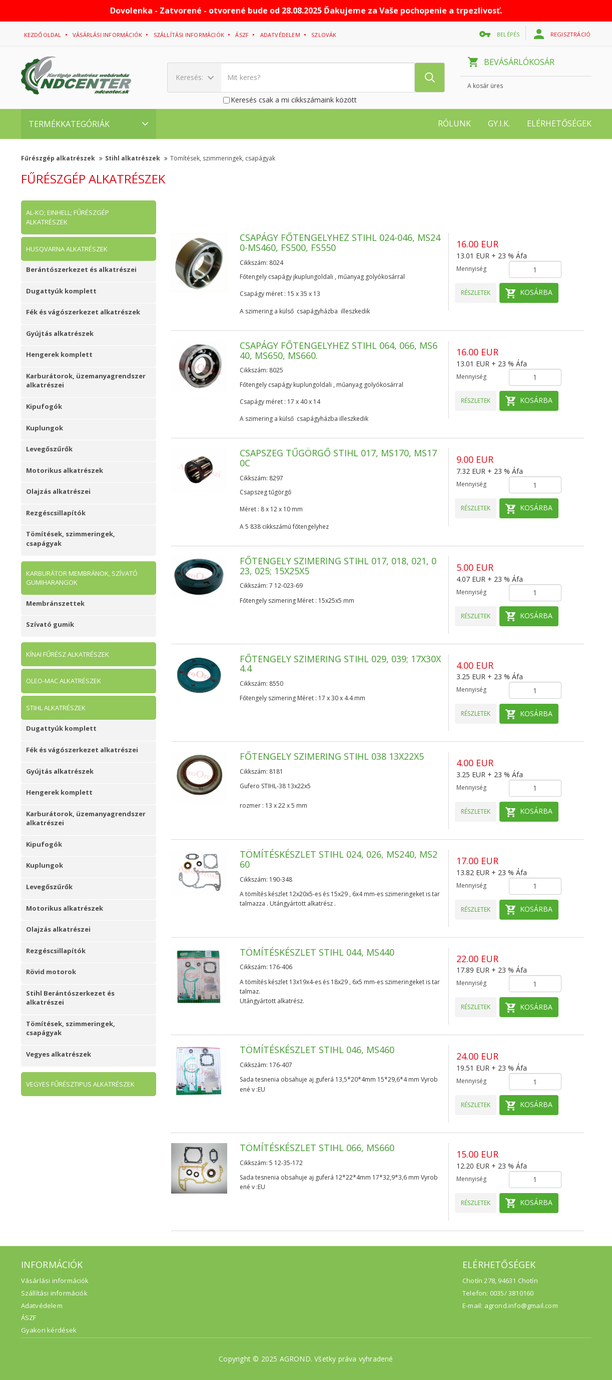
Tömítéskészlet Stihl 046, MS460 (317, 1050)
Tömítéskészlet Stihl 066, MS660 (317, 1148)
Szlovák (324, 34)
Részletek (475, 292)
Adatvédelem (42, 1305)
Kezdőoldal (43, 34)
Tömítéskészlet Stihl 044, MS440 (317, 952)
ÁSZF (29, 1317)
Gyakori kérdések (49, 1330)
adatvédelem (281, 34)
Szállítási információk (190, 34)
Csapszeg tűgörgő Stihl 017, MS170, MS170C (338, 458)
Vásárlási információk (108, 34)
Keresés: (195, 77)
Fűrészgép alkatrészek (62, 158)
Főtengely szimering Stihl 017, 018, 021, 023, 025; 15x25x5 (338, 566)
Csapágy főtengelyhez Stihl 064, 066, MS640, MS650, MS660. (338, 350)
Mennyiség (471, 268)
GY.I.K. (499, 123)
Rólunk (454, 123)
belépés (500, 33)
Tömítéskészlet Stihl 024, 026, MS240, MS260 (338, 859)
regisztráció (563, 33)
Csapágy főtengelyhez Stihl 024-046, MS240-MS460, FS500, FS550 (340, 242)
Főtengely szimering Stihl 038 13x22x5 (332, 756)
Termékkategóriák (89, 123)
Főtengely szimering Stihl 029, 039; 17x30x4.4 (340, 664)
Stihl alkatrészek (136, 158)
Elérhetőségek (559, 123)
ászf (242, 34)
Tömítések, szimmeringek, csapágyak (222, 158)
